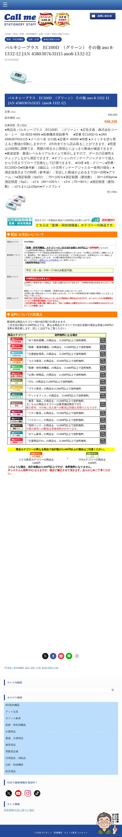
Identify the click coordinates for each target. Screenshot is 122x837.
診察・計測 (35, 494)
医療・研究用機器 (15, 494)
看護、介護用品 (14, 564)
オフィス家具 (13, 544)
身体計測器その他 (50, 494)
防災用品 (11, 597)
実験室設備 (12, 577)
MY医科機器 (12, 531)
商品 (27, 494)
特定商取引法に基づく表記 (19, 636)
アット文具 (12, 537)
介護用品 (11, 557)
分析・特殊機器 (14, 590)
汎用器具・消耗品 (16, 584)
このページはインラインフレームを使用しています (61, 345)
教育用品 (11, 571)
